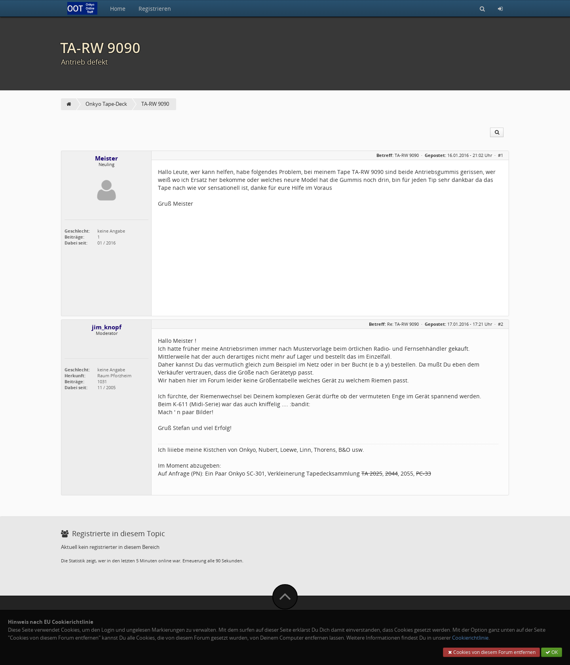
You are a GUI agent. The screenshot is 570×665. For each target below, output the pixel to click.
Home (117, 8)
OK (551, 652)
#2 (500, 324)
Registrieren (155, 8)
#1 (500, 155)
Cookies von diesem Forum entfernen (491, 652)
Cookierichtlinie (470, 637)
